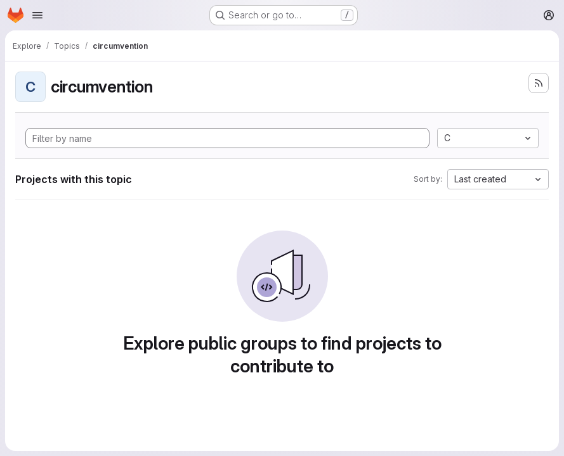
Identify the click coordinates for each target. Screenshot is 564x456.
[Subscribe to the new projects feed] (538, 83)
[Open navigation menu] (37, 15)
